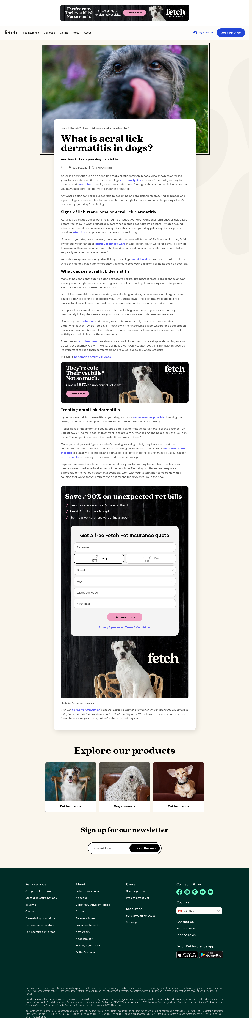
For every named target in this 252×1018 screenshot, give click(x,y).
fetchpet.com (97, 1005)
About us (81, 898)
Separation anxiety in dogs (92, 357)
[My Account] (203, 32)
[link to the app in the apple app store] (187, 954)
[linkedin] (210, 892)
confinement (88, 341)
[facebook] (179, 892)
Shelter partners (136, 891)
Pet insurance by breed (40, 932)
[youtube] (203, 892)
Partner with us (85, 918)
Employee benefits (88, 925)
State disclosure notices (41, 898)
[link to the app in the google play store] (211, 954)
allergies (88, 321)
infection (79, 232)
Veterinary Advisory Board (93, 905)
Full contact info (186, 928)
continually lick (130, 180)
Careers (81, 911)
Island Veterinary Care (110, 244)
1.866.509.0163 (186, 935)
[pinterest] (195, 892)
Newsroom (83, 932)
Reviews (30, 905)
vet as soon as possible (148, 417)
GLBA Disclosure (86, 952)
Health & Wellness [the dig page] (79, 128)
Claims (29, 911)
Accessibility (84, 939)
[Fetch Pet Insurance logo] (10, 32)
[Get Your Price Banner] (124, 13)
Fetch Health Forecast (140, 915)
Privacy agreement (88, 945)
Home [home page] (64, 128)
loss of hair (85, 184)
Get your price (231, 32)
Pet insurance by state (39, 925)
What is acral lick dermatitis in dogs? (110, 128)
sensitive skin (141, 259)
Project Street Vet (137, 898)
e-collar (74, 457)
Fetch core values (87, 891)
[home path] (86, 710)
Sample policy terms (38, 891)
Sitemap (131, 922)
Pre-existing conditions (40, 918)
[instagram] (187, 892)
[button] (31, 33)
